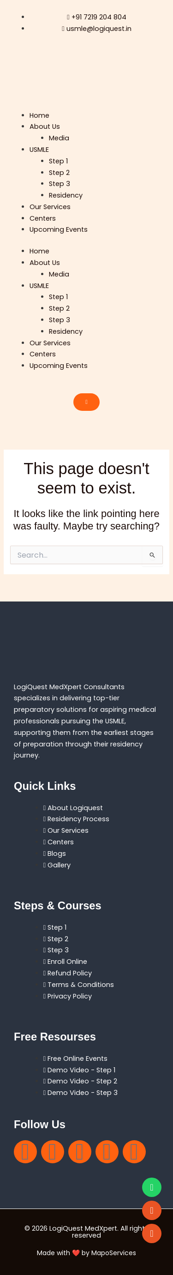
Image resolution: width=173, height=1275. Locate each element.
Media (59, 138)
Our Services (50, 206)
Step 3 (59, 183)
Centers (43, 218)
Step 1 (58, 161)
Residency (66, 195)
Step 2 (59, 172)
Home (39, 115)
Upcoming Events (59, 229)
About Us (45, 126)
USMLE (39, 149)
